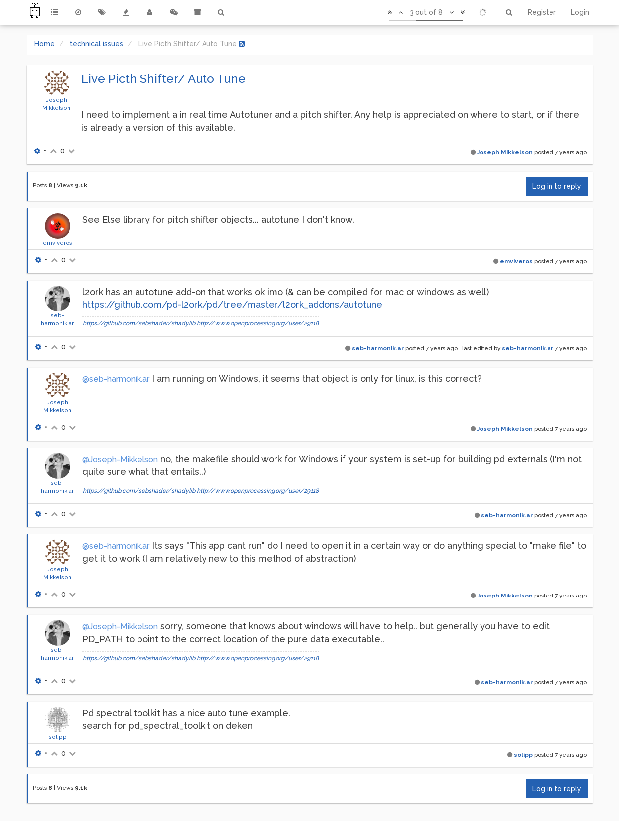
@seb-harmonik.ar (115, 379)
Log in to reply (556, 186)
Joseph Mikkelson (505, 152)
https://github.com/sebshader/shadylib (139, 323)
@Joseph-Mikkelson (120, 459)
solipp (58, 736)
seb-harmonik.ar (378, 348)
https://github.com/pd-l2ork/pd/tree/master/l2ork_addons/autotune (232, 304)
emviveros (57, 242)
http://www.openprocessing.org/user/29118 (258, 323)
